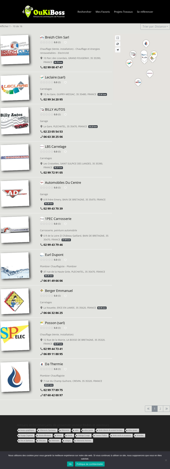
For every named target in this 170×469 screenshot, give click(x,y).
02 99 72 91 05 (53, 172)
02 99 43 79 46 (53, 245)
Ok (70, 464)
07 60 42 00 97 (53, 395)
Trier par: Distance (154, 26)
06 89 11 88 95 (53, 354)
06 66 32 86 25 (53, 313)
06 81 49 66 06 (53, 281)
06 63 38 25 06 (53, 136)
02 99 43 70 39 (53, 209)
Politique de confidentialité (90, 464)
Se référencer (145, 11)
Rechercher (84, 11)
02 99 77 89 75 (53, 390)
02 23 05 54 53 (53, 131)
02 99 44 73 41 (53, 349)
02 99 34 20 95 (53, 99)
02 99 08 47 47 (53, 67)
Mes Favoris (103, 11)
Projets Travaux (123, 11)
